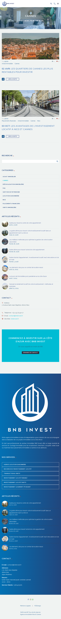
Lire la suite (12, 79)
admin (6, 61)
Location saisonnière (11, 196)
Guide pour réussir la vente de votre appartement (25, 223)
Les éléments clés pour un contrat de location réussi (26, 267)
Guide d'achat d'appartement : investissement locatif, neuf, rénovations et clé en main (34, 258)
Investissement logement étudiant (17, 487)
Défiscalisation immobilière (13, 184)
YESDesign (37, 605)
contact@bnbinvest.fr (16, 316)
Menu (58, 3)
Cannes (17, 63)
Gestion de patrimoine (11, 192)
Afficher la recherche (57, 161)
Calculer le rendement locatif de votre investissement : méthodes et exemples (31, 285)
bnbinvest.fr (15, 319)
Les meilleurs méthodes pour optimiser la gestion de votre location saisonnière (30, 241)
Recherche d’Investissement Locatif (18, 469)
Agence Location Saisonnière (15, 464)
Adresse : (5, 568)
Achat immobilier (7, 63)
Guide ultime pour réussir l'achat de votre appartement (26, 249)
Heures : (5, 577)
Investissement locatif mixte (15, 482)
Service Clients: (7, 585)
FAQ (4, 188)
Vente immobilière (9, 207)
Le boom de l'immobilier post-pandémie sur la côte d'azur (28, 276)
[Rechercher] (30, 161)
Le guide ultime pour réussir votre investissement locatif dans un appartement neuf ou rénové (30, 232)
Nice (38, 121)
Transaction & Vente (12, 473)
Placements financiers (9, 121)
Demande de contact (30, 352)
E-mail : (4, 565)
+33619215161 (17, 585)
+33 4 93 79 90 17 (17, 313)
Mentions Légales (25, 605)
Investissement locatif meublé (15, 478)
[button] (51, 4)
